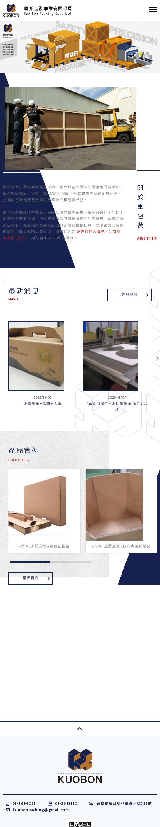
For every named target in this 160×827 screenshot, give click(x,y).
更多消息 (134, 294)
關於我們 (30, 247)
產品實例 (36, 578)
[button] (157, 358)
